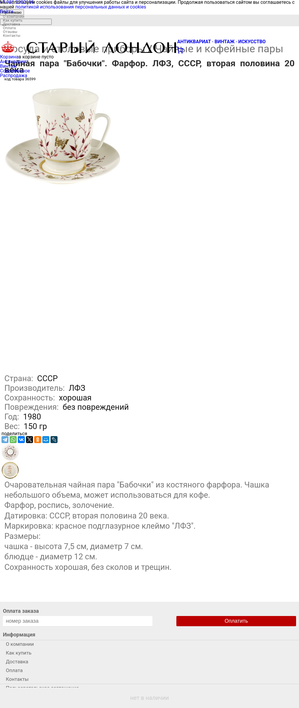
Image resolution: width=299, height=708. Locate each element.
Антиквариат (14, 61)
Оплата (9, 28)
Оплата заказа (21, 611)
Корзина (9, 57)
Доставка (11, 24)
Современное (15, 71)
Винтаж (8, 66)
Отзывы (10, 31)
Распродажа (13, 75)
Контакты (11, 35)
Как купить (12, 20)
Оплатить (236, 621)
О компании (13, 16)
